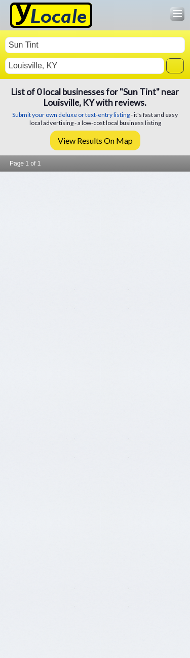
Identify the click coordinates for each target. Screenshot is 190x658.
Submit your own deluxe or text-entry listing (71, 114)
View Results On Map (95, 140)
